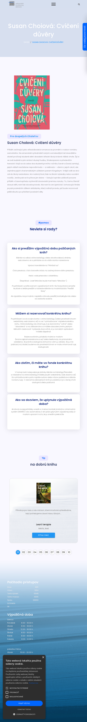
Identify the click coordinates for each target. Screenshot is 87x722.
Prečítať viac (33, 683)
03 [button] (29, 552)
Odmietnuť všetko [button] (24, 709)
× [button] (43, 657)
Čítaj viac (43, 535)
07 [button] (52, 552)
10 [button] (69, 552)
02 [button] (23, 552)
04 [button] (34, 552)
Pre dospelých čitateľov (24, 136)
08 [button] (57, 552)
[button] (24, 714)
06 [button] (46, 552)
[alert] (24, 687)
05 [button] (40, 552)
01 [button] (18, 552)
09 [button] (63, 552)
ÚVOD (26, 42)
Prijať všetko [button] (24, 703)
